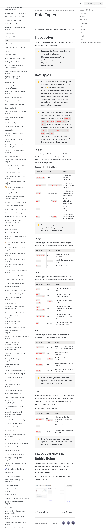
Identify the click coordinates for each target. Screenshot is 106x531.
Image (83, 29)
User (82, 39)
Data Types (83, 16)
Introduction (83, 20)
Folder (83, 26)
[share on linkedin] (92, 10)
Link (82, 33)
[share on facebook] (89, 10)
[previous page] (41, 512)
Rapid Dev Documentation (43, 10)
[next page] (68, 512)
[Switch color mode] (81, 3)
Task (82, 36)
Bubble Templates (60, 10)
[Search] (93, 3)
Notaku (44, 523)
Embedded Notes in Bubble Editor (90, 42)
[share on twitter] (87, 10)
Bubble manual (61, 142)
